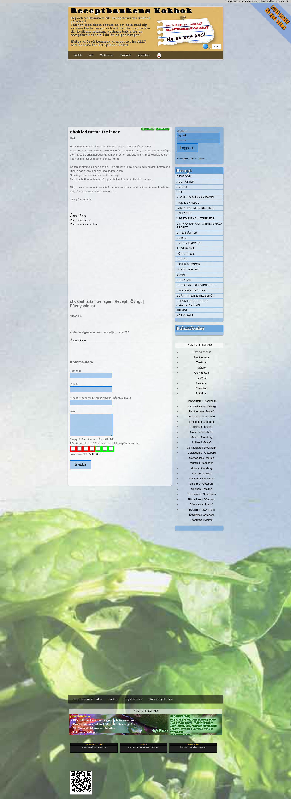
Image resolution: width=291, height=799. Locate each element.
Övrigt (182, 187)
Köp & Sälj (185, 315)
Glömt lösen (198, 158)
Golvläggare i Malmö (201, 457)
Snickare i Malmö (201, 489)
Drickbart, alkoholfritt (196, 285)
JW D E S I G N (95, 454)
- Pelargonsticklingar (83, 732)
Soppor (183, 259)
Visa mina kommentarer (84, 224)
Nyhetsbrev (143, 55)
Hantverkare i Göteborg (201, 406)
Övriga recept (188, 269)
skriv (91, 55)
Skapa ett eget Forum (161, 699)
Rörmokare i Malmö (201, 504)
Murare (201, 377)
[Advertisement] (145, 92)
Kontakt (78, 55)
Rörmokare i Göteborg (201, 499)
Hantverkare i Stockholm (201, 401)
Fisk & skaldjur (189, 202)
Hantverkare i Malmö (201, 411)
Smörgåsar (186, 248)
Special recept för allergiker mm (192, 303)
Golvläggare (201, 372)
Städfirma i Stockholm (201, 509)
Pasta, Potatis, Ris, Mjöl (196, 208)
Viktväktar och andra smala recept (200, 225)
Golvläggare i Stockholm (201, 447)
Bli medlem (183, 158)
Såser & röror (188, 264)
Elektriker (201, 362)
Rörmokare (201, 388)
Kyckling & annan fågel (196, 197)
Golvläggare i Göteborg (202, 452)
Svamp (181, 274)
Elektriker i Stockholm (201, 416)
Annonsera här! (200, 345)
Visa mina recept (80, 220)
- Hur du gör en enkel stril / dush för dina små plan (102, 724)
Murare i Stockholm (201, 463)
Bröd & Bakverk (189, 243)
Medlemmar (106, 55)
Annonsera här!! (146, 711)
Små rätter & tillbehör (196, 295)
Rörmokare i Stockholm (201, 494)
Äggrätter (185, 181)
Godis (181, 238)
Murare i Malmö (201, 473)
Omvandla (125, 55)
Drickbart (185, 280)
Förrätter (185, 253)
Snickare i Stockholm (201, 478)
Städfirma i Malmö (201, 519)
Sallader (184, 213)
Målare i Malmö (201, 442)
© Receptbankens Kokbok (87, 699)
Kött (180, 192)
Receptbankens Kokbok (131, 11)
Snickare (201, 383)
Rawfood (184, 176)
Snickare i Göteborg (201, 483)
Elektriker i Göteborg (201, 421)
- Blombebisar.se (80, 716)
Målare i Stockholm (201, 432)
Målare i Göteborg (202, 437)
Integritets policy (133, 699)
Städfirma (201, 393)
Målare (202, 367)
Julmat (182, 310)
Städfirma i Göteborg (201, 514)
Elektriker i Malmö (201, 426)
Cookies (112, 699)
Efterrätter (187, 232)
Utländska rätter (191, 290)
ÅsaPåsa (78, 215)
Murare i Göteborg (202, 468)
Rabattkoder (190, 328)
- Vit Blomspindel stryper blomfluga (93, 728)
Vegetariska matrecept (196, 218)
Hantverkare (201, 357)
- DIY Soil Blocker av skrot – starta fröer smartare (102, 720)
